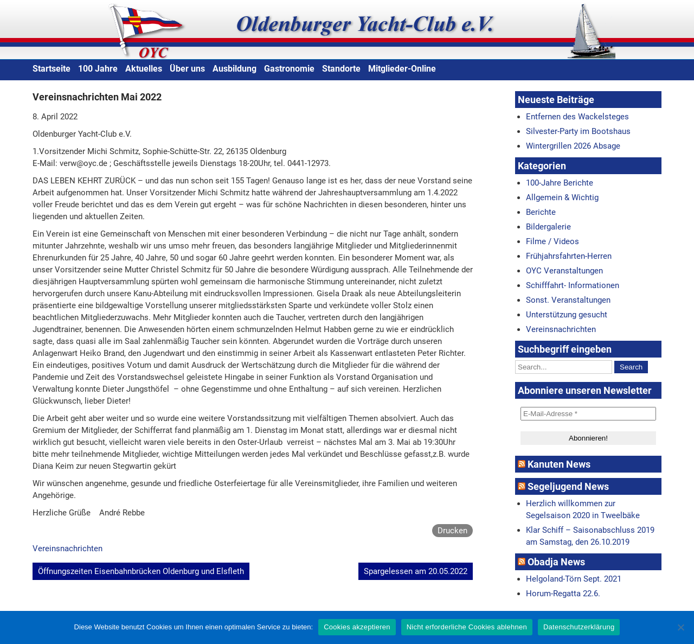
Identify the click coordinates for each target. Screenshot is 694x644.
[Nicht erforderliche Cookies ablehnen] (680, 627)
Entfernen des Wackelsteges (577, 117)
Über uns (187, 68)
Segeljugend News (568, 486)
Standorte (341, 68)
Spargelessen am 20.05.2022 (415, 571)
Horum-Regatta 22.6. (563, 593)
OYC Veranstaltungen (564, 271)
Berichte (541, 212)
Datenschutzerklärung (578, 627)
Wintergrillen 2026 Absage (573, 146)
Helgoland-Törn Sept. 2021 (573, 579)
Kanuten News (559, 464)
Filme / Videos (552, 241)
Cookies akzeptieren (357, 627)
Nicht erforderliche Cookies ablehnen (467, 627)
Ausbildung (234, 68)
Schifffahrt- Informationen (572, 285)
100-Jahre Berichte (559, 183)
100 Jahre (98, 68)
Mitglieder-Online (402, 68)
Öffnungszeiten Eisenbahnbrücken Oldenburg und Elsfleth (141, 571)
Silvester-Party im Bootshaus (578, 131)
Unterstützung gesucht (566, 315)
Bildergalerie (548, 227)
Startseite (51, 68)
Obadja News (556, 562)
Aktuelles (143, 68)
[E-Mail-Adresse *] (588, 413)
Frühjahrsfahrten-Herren (569, 256)
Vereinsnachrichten (67, 548)
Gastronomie (289, 68)
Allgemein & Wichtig (562, 197)
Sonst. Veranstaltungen (568, 300)
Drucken (452, 530)
